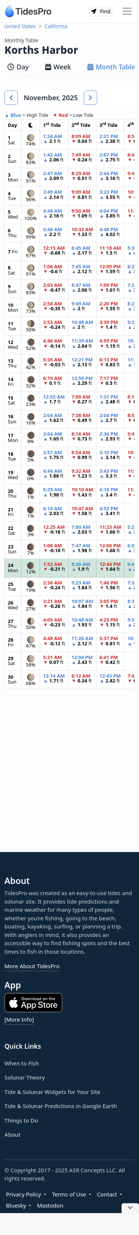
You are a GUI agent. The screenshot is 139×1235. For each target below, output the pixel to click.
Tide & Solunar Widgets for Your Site (52, 1091)
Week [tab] (58, 66)
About (12, 1134)
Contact (107, 1194)
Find (100, 11)
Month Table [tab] (111, 66)
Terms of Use (69, 1194)
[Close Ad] (130, 1208)
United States (20, 26)
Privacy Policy (23, 1194)
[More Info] (19, 1019)
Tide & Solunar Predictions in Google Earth (60, 1106)
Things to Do (21, 1120)
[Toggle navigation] (127, 11)
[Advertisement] (69, 776)
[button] (11, 98)
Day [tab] (18, 66)
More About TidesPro (32, 966)
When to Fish (21, 1063)
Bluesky (16, 1205)
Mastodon (50, 1205)
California (56, 26)
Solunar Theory (24, 1077)
